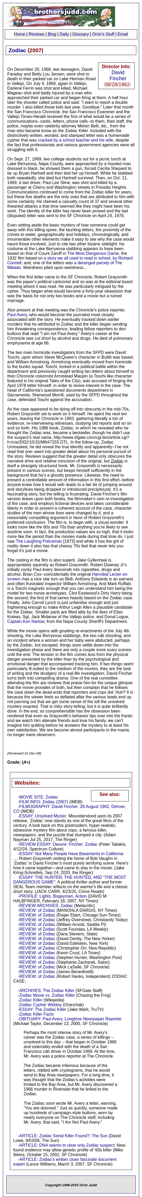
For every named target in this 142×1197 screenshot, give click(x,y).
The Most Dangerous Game (93, 253)
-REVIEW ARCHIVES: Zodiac (45, 905)
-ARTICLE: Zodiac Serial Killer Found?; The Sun (62, 1136)
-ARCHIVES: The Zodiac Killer (46, 990)
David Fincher (118, 75)
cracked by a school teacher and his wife (75, 140)
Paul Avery (17, 314)
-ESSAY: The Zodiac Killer (42, 1009)
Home (19, 34)
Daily (64, 34)
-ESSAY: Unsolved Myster (42, 816)
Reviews (36, 34)
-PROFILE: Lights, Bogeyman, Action (52, 896)
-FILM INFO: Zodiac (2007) (43, 802)
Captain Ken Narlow (25, 621)
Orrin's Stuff (103, 34)
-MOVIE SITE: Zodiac (38, 797)
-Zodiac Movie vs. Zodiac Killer (46, 995)
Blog (52, 34)
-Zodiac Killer (30, 1000)
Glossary (80, 34)
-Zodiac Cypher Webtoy (40, 1004)
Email (122, 34)
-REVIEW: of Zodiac (36, 910)
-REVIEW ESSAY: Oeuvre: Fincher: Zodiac (58, 844)
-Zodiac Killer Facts (36, 1014)
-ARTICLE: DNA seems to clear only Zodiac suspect (66, 1145)
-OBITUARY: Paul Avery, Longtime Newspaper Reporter (70, 1019)
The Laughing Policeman (39, 541)
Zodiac (17, 50)
